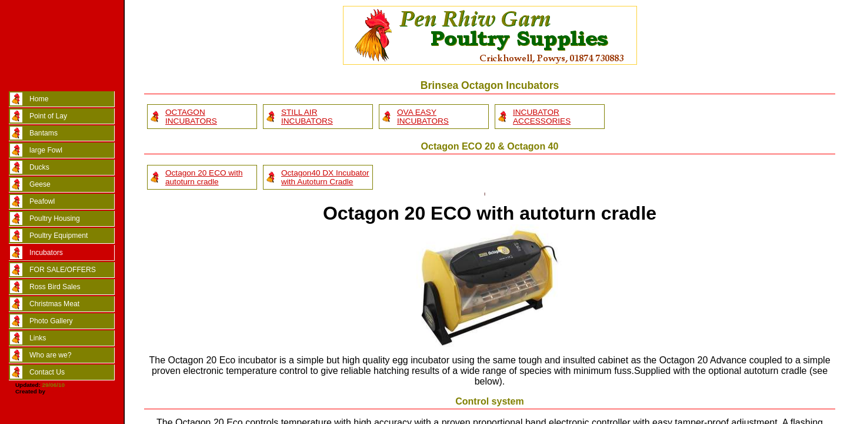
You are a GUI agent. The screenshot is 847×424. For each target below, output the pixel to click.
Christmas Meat (54, 304)
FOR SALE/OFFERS (62, 270)
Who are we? (50, 355)
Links (37, 338)
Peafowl (42, 201)
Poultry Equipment (58, 235)
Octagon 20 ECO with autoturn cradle (203, 177)
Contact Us (47, 372)
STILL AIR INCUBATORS (307, 116)
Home (38, 99)
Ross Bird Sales (54, 287)
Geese (40, 184)
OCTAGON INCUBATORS (191, 116)
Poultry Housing (54, 218)
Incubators (46, 253)
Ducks (39, 167)
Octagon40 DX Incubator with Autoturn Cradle (325, 177)
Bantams (43, 133)
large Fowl (45, 150)
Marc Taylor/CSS (70, 391)
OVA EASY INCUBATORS (423, 116)
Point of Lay (48, 116)
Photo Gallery (51, 321)
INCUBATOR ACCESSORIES (542, 116)
